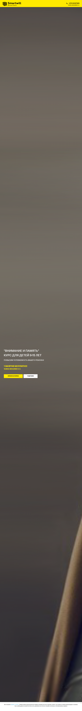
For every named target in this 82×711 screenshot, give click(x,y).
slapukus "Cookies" (15, 704)
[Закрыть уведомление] (81, 703)
